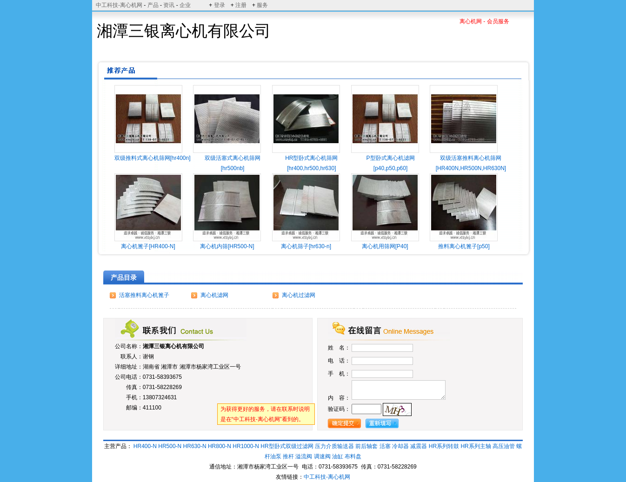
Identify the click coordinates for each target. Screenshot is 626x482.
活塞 (385, 446)
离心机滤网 (214, 295)
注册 (240, 5)
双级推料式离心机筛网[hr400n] (152, 158)
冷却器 (400, 446)
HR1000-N (246, 446)
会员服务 (498, 21)
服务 (262, 5)
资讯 (168, 5)
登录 (219, 5)
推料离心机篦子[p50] (464, 246)
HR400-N (145, 446)
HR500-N (169, 446)
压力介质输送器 (334, 446)
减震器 (418, 446)
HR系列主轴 (475, 446)
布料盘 (353, 456)
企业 (185, 5)
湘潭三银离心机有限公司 (173, 346)
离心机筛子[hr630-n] (306, 246)
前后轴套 (366, 446)
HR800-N (219, 446)
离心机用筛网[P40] (385, 246)
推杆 (288, 456)
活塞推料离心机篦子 (144, 295)
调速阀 (322, 456)
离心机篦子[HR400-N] (148, 246)
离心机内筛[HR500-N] (227, 246)
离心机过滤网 (298, 295)
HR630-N (194, 446)
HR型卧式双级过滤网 (286, 446)
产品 (153, 5)
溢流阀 (303, 456)
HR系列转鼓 (444, 446)
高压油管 (504, 446)
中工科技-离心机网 (119, 5)
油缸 (337, 456)
